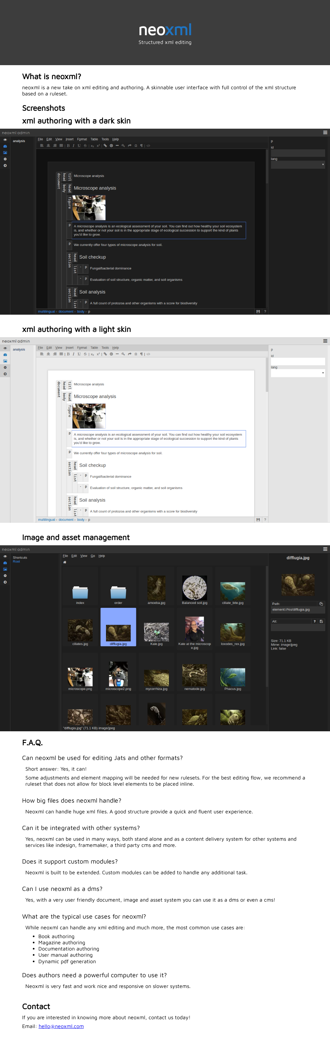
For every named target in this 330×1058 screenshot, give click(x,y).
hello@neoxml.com (61, 1026)
